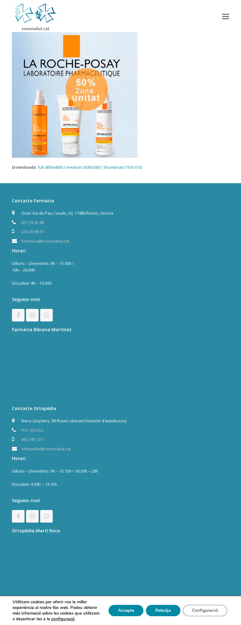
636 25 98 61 (32, 231)
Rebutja (163, 610)
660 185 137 (32, 439)
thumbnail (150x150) (123, 167)
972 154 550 (32, 430)
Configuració (205, 610)
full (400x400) (50, 167)
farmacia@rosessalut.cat (45, 241)
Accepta (125, 610)
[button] (225, 16)
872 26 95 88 (32, 222)
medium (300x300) (83, 167)
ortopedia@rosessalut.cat (46, 449)
